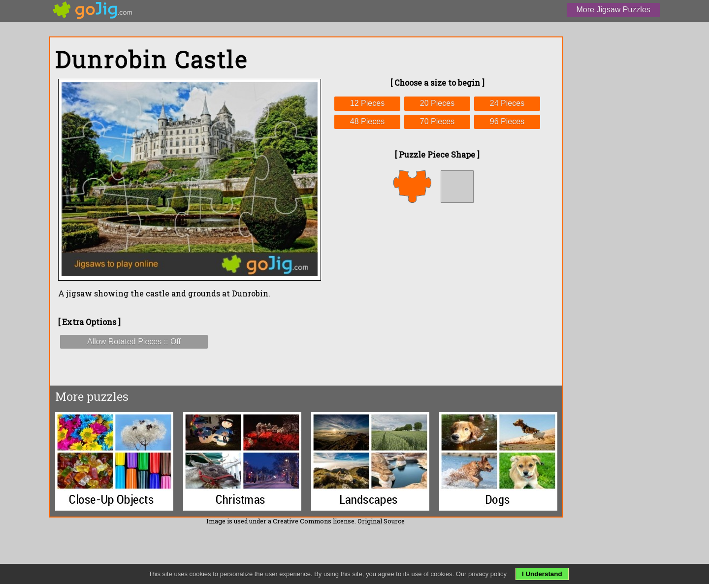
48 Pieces (367, 121)
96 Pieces (507, 121)
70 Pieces (437, 121)
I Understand (542, 574)
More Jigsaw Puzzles (613, 9)
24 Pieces (507, 103)
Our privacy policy (481, 574)
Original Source (381, 521)
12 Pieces (367, 103)
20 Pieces (437, 103)
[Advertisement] (437, 294)
